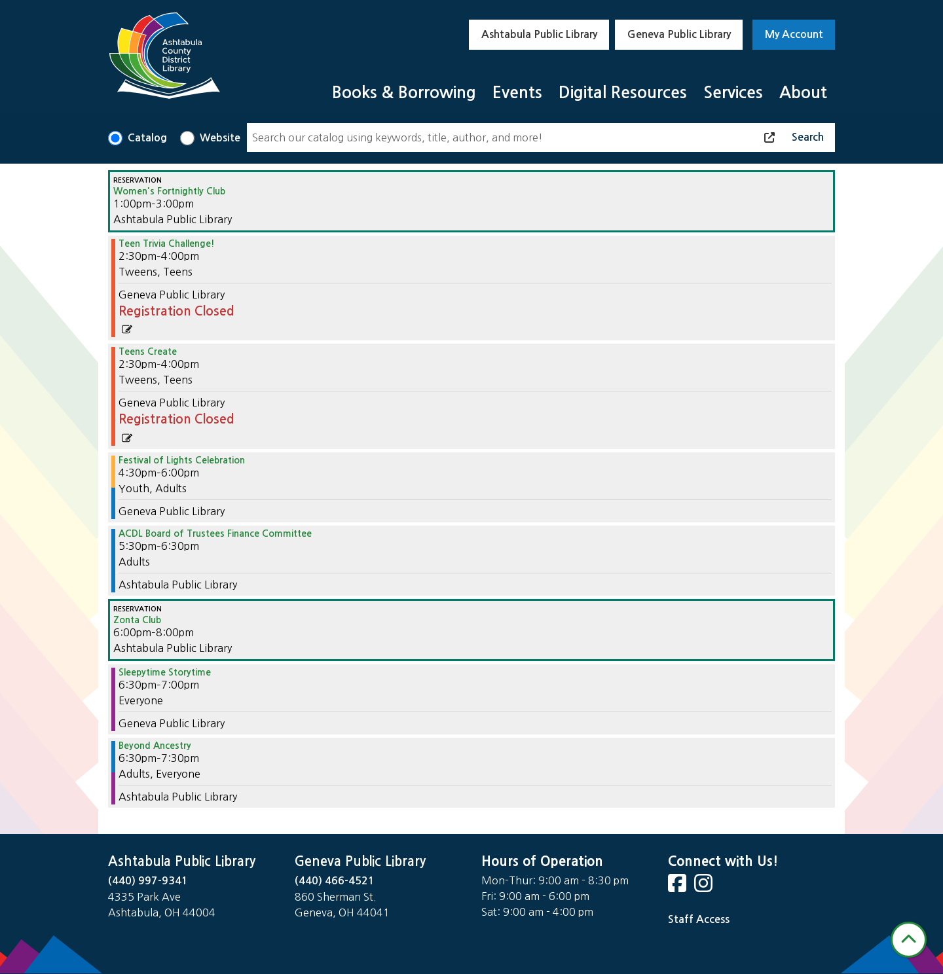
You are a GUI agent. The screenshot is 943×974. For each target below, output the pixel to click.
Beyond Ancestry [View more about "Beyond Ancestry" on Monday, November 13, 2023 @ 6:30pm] (155, 745)
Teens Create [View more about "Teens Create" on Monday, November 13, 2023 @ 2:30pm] (148, 351)
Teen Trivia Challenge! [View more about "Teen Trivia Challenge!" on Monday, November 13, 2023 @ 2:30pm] (167, 243)
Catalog (147, 138)
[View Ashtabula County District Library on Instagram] (704, 887)
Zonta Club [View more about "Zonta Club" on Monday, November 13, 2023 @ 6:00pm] (137, 619)
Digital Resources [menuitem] (623, 92)
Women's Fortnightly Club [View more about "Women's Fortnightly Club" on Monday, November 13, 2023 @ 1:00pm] (169, 191)
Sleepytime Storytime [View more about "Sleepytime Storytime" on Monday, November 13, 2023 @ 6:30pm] (165, 672)
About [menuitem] (803, 92)
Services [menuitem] (733, 92)
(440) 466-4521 (335, 881)
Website (220, 138)
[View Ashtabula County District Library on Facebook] (678, 887)
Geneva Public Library (679, 34)
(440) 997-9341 (148, 881)
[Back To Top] (909, 940)
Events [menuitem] (517, 92)
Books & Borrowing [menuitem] (404, 92)
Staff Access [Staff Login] (699, 919)
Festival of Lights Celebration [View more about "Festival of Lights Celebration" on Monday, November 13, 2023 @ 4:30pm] (182, 460)
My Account (794, 34)
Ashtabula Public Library (539, 34)
